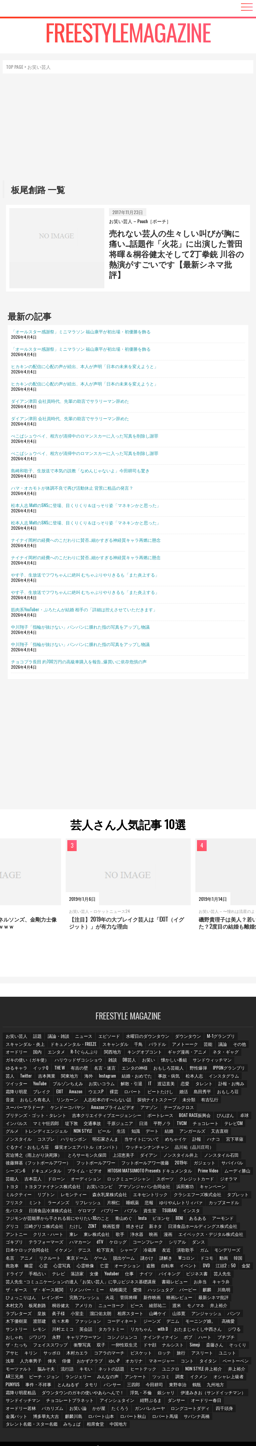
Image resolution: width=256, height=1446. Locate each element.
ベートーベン (165, 1361)
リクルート (16, 1259)
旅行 (120, 1354)
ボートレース (153, 1117)
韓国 (207, 1259)
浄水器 (110, 1236)
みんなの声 (48, 1378)
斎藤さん (149, 1346)
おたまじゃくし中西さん (123, 1330)
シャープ (80, 1251)
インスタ (192, 1212)
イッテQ (41, 1070)
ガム (158, 1251)
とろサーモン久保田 (84, 1157)
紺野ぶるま (107, 1401)
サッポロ (234, 1346)
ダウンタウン (186, 1038)
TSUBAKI (169, 1212)
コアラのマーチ (48, 1354)
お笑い (146, 1062)
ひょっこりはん (223, 1291)
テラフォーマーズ (22, 1244)
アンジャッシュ (141, 1314)
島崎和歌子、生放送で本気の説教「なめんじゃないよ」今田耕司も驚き (80, 470)
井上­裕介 (174, 1306)
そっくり (172, 1346)
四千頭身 (159, 1409)
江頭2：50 (196, 1267)
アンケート (75, 1378)
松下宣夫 (57, 1251)
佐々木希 (236, 1314)
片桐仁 (114, 1204)
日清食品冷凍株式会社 (50, 1212)
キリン (213, 1346)
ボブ (124, 1338)
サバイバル (225, 1165)
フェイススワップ (222, 1338)
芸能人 (12, 1180)
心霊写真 (30, 1267)
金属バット (184, 1409)
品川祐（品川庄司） (186, 1149)
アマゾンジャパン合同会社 (140, 1188)
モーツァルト (196, 1361)
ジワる (159, 1330)
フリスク (14, 1204)
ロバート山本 (18, 1417)
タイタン (137, 1361)
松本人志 (196, 1078)
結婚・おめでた (139, 1078)
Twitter (27, 1078)
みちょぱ (195, 1417)
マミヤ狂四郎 (46, 1125)
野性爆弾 (198, 1070)
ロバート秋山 (50, 1417)
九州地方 (166, 1385)
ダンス (175, 1244)
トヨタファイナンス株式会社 (52, 1188)
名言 (204, 1251)
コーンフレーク (124, 1244)
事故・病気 (170, 1078)
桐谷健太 (14, 1306)
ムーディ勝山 (233, 1172)
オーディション (86, 1180)
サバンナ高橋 (112, 1417)
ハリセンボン (73, 1141)
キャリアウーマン (22, 1338)
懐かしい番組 (172, 1062)
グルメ (12, 1133)
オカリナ (63, 1361)
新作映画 (116, 1299)
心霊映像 (53, 1267)
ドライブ (236, 1267)
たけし (56, 1228)
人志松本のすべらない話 (106, 1102)
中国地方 (242, 1417)
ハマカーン (56, 1244)
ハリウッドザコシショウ (76, 1062)
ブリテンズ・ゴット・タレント (34, 1117)
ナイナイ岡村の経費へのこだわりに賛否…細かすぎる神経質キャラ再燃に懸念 (86, 539)
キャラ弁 (211, 1283)
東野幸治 (127, 1385)
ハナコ (212, 1141)
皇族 (224, 1306)
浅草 (186, 1354)
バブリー (108, 1212)
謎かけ (114, 1259)
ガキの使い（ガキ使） (26, 1062)
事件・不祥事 (222, 1378)
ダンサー (132, 1401)
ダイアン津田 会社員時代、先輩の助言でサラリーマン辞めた (70, 400)
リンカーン (67, 1102)
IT (149, 1086)
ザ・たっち (188, 1338)
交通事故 (92, 1125)
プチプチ (163, 1338)
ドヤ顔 (82, 1346)
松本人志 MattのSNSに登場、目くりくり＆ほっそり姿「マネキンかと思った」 (86, 505)
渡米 (131, 1306)
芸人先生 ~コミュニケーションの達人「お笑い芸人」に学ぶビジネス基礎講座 (75, 1283)
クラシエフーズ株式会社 (193, 1196)
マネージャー (91, 1361)
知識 (137, 1133)
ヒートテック (88, 1370)
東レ (46, 1236)
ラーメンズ (59, 1204)
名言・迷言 (106, 1070)
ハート (142, 1338)
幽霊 (242, 1259)
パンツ (168, 1314)
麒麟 (178, 1291)
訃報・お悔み (233, 1086)
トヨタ (12, 1188)
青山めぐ (117, 1220)
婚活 (187, 1094)
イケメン (14, 1251)
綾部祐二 (112, 1306)
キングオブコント (144, 1054)
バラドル (155, 1047)
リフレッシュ (88, 1204)
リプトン (46, 1196)
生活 (121, 1133)
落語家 (55, 1275)
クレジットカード (194, 1180)
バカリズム (228, 1401)
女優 (72, 1275)
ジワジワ (203, 1330)
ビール (104, 1133)
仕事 (109, 1275)
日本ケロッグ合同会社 (208, 1244)
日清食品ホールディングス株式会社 (183, 1228)
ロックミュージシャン (128, 1180)
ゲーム (67, 1259)
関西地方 (113, 1054)
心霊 (10, 1267)
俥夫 (228, 1354)
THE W (60, 1070)
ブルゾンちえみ (68, 1086)
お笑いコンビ (97, 1188)
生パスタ (14, 1212)
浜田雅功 (180, 1188)
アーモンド (219, 1220)
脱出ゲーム (90, 1259)
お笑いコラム (101, 1086)
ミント (36, 1204)
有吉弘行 (206, 1102)
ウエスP (98, 1094)
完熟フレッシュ (48, 1299)
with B (89, 1330)
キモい (32, 1370)
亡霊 (72, 1267)
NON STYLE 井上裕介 (148, 1370)
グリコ (242, 1220)
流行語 (12, 1370)
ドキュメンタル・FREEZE (71, 1047)
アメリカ (38, 1306)
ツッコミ (100, 1378)
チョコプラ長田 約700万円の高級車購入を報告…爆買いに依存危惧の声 (79, 661)
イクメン (139, 1378)
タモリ (40, 1385)
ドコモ (175, 1259)
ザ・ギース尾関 (20, 1291)
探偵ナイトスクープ (154, 1102)
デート (154, 1133)
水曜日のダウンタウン (147, 1038)
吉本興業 (48, 1078)
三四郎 (82, 1385)
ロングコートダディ (126, 1409)
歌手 (92, 1236)
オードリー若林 (197, 1401)
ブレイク (42, 1094)
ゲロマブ (85, 1212)
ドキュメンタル (46, 1172)
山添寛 (114, 1314)
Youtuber (90, 1275)
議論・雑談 (59, 1038)
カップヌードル (223, 1204)
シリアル (153, 1244)
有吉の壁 (81, 1070)
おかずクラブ (18, 1361)
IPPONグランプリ (229, 1070)
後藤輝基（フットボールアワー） (36, 1165)
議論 (221, 1047)
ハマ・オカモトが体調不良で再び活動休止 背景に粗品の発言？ (72, 487)
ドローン (57, 1180)
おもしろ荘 (232, 1094)
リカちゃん (67, 1330)
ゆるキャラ (16, 1070)
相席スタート (65, 1314)
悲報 (150, 1204)
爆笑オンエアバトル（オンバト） (84, 1149)
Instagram (110, 1078)
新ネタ (137, 1228)
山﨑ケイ (92, 1314)
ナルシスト (106, 1346)
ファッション (18, 1322)
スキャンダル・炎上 (24, 1047)
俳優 (244, 1354)
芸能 (205, 1047)
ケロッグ (95, 1244)
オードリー (16, 1054)
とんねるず (16, 1385)
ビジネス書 (177, 1275)
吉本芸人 (34, 1180)
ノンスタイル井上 (176, 1157)
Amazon (77, 1094)
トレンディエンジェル (46, 1133)
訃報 (194, 1141)
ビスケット (79, 1354)
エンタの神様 (136, 1070)
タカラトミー (38, 1330)
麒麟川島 (241, 1409)
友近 (119, 1251)
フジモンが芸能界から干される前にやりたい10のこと (54, 1220)
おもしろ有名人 (36, 1102)
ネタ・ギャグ (223, 1054)
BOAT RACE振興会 (187, 1117)
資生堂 (149, 1212)
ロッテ (102, 1354)
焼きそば (116, 1228)
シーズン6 (15, 1172)
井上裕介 (181, 1370)
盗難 (119, 1267)
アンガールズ (195, 1133)
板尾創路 (229, 1299)
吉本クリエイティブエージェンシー (102, 1117)
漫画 (142, 1236)
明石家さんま (104, 1141)
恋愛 (186, 1086)
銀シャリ (125, 1393)
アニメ (222, 1251)
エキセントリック (148, 1196)
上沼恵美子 (119, 1157)
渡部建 (215, 1314)
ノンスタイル (18, 1141)
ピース (90, 1306)
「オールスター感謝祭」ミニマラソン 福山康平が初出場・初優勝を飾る (81, 331)
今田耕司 (104, 1385)
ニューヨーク (65, 1306)
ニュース (84, 1038)
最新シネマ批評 (176, 1299)
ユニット (166, 1354)
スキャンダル (112, 1047)
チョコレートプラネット (28, 1401)
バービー (159, 1291)
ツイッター (16, 1086)
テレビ (36, 1275)
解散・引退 (131, 1086)
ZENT (73, 1228)
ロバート (136, 1094)
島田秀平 (206, 1094)
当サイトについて (140, 1141)
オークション (96, 1267)
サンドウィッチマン (209, 1062)
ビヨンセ (156, 1220)
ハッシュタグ (132, 1291)
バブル (130, 1212)
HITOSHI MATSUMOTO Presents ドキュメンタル (146, 1172)
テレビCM (234, 1125)
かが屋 (36, 1409)
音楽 (10, 1102)
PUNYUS (196, 1378)
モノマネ (150, 1306)
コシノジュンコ (60, 1338)
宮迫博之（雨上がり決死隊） (32, 1157)
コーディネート (52, 1322)
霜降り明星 (16, 1094)
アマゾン (145, 1109)
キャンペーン (207, 1188)
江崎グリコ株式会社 (24, 1228)
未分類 (185, 1102)
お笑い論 (14, 1409)
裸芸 (117, 1094)
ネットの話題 (57, 1370)
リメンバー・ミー (58, 1291)
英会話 (12, 1330)
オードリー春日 (162, 1401)
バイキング (149, 1275)
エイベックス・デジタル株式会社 (184, 1236)
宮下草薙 (233, 1141)
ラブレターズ (201, 1306)
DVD (176, 1267)
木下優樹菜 (192, 1314)
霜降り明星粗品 (195, 1385)
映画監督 (93, 1228)
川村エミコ (227, 1322)
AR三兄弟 (204, 1370)
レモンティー (73, 1196)
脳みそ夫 (223, 1361)
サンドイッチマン (224, 1393)
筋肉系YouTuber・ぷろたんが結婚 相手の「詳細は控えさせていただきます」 (84, 609)
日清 (143, 1125)
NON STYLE (82, 1133)
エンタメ (57, 1054)
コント (116, 1361)
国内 (38, 1054)
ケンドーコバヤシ (66, 1109)
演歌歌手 (138, 1251)
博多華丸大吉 (214, 1409)
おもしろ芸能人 (169, 1070)
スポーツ (163, 1180)
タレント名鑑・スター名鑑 (156, 1417)
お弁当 (190, 1283)
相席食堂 (218, 1417)
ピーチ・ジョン (234, 1370)
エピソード (110, 1038)
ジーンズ (81, 1322)
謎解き (133, 1259)
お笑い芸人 (16, 1038)
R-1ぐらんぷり (84, 1054)
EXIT (60, 1094)
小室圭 (12, 1314)
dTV (76, 1244)
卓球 (237, 1117)
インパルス (16, 1125)
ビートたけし (164, 1094)
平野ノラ (162, 1125)
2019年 (174, 1165)
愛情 (108, 1291)
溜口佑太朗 (36, 1314)
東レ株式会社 (69, 1236)
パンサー (61, 1385)
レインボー (16, 1299)
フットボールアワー (92, 1165)
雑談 (109, 1062)
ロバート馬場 (81, 1417)
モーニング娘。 (130, 1322)
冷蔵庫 (102, 1251)
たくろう (57, 1409)
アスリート (141, 1354)
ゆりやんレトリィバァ (182, 1204)
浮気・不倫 (100, 1393)
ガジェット (198, 1165)
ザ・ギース (236, 1283)
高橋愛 (157, 1322)
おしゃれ (180, 1330)
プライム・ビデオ (83, 1172)
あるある (194, 1220)
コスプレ (46, 1141)
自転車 (136, 1267)
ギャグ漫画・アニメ (185, 1054)
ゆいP (43, 1361)
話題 (38, 1038)
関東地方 (71, 1078)
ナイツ (126, 1275)
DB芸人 (126, 1062)
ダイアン (144, 1157)
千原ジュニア (120, 1125)
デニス (36, 1251)
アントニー (232, 1228)
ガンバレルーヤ (86, 1409)
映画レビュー (143, 1299)
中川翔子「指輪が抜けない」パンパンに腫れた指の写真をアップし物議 (80, 626)
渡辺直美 (167, 1086)
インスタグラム (225, 1078)
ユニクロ (116, 1370)
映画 (127, 1236)
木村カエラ (16, 1354)
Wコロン (153, 1259)
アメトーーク (182, 1047)
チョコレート (206, 1125)
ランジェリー (18, 1378)
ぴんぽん (218, 1117)
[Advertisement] (128, 127)
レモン (204, 1322)
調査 (120, 1378)
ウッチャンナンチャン (141, 1149)
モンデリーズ (181, 1251)
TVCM (182, 1125)
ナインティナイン (97, 1338)
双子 (34, 1346)
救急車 (225, 1259)
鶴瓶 (146, 1385)
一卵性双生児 (57, 1346)
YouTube (40, 1086)
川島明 (196, 1291)
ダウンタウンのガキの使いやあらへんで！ (44, 1393)
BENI (174, 1220)
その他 (238, 1047)
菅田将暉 (92, 1299)
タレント (205, 1086)
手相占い (14, 1275)
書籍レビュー (164, 1283)
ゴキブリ (229, 1236)
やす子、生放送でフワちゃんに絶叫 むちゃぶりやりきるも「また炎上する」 (85, 574)
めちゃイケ (173, 1141)
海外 (90, 1078)
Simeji (128, 1346)
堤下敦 (71, 1125)
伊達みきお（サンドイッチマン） (170, 1393)
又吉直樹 (222, 1133)
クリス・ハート (20, 1236)
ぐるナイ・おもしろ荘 (26, 1149)
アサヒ (193, 1346)
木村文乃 (206, 1299)
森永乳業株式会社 (108, 1196)
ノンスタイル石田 (215, 1157)
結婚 (171, 1133)
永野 (223, 1330)
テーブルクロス (174, 1109)
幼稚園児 (89, 1291)
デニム (102, 1322)
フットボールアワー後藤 (139, 1165)
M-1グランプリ (218, 1038)
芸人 (10, 1078)
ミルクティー (18, 1196)
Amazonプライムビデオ (109, 1109)
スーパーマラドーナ (24, 1109)
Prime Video (203, 1172)
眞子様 (242, 1306)
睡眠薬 (133, 1204)
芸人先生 (202, 1275)
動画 (192, 1259)
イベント (158, 1267)
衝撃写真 (14, 1346)
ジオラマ (226, 1180)
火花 (73, 1299)
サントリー (180, 1322)
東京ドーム (44, 1259)
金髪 (217, 1267)
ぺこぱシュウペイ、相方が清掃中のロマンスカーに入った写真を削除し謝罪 (84, 435)
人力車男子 (207, 1354)
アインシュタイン (74, 1401)
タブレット (232, 1196)
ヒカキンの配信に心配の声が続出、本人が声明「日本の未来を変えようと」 (84, 366)
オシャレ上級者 (168, 1378)
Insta (136, 1220)
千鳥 (135, 1047)
